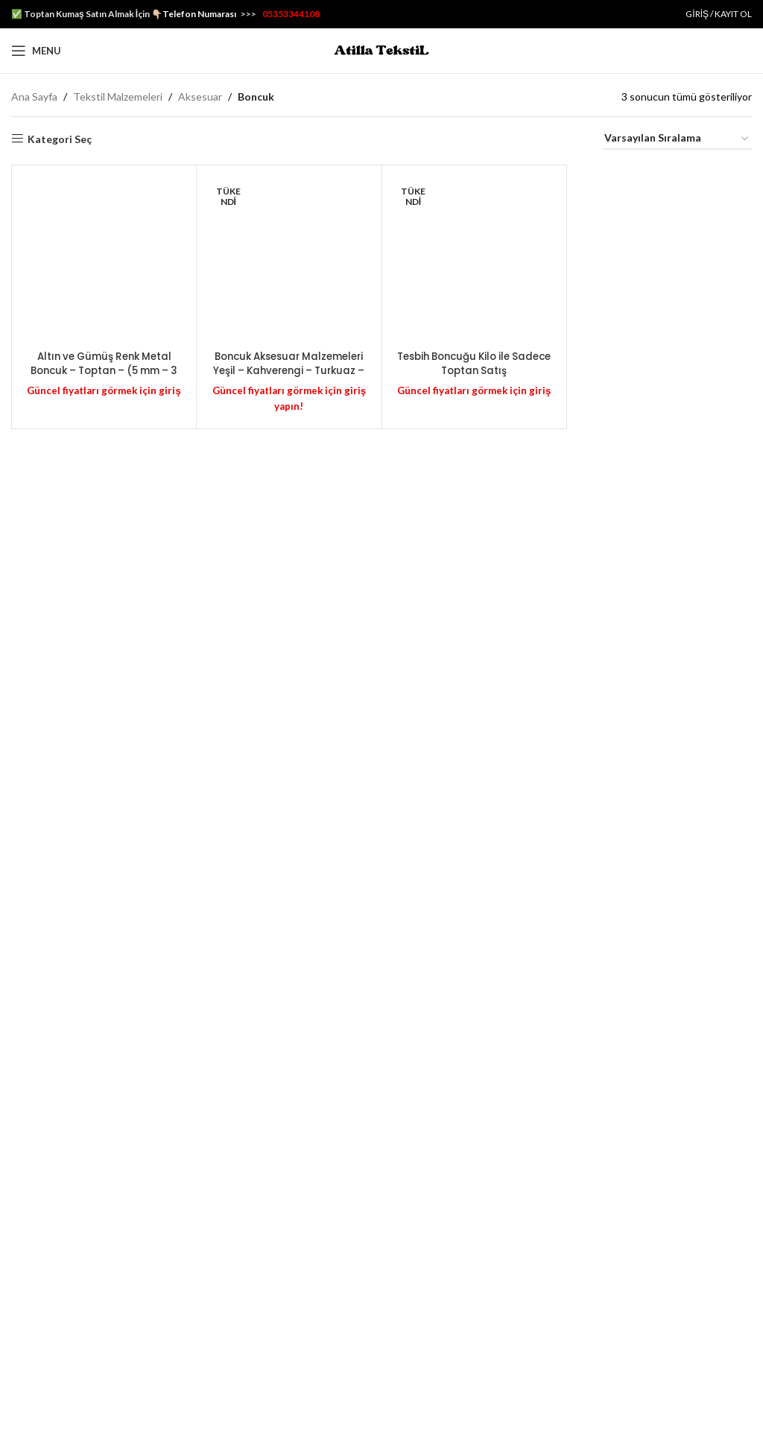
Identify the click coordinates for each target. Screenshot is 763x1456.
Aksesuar (200, 96)
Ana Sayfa (34, 96)
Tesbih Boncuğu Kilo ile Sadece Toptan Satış (474, 1311)
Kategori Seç (60, 139)
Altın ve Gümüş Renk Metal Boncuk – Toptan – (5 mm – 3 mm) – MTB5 (104, 1319)
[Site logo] (381, 49)
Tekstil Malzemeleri (117, 96)
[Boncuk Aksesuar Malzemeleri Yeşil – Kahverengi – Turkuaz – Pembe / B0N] (288, 732)
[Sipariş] (677, 139)
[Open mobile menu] (36, 51)
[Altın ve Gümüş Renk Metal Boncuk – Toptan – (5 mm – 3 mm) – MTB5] (104, 732)
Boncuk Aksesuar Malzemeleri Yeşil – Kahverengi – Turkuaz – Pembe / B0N (289, 1326)
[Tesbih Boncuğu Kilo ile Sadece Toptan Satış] (474, 732)
